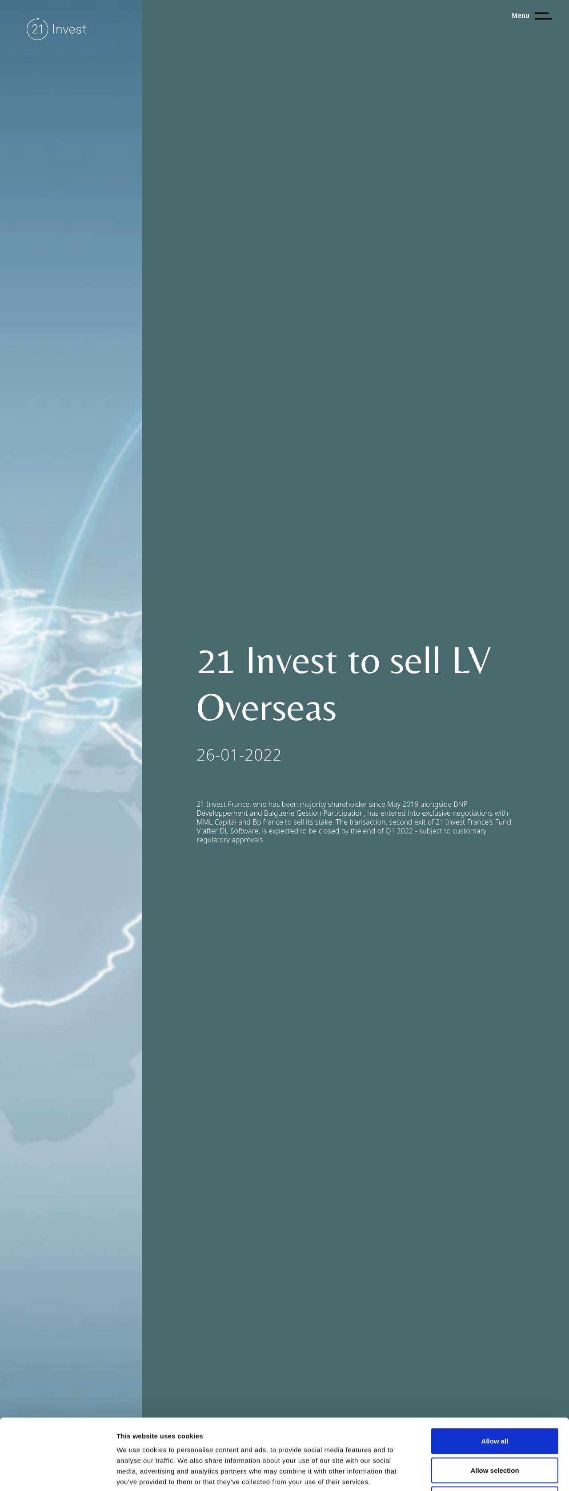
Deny (495, 1432)
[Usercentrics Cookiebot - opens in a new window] (57, 1473)
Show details (466, 1473)
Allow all (495, 1374)
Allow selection (494, 1403)
